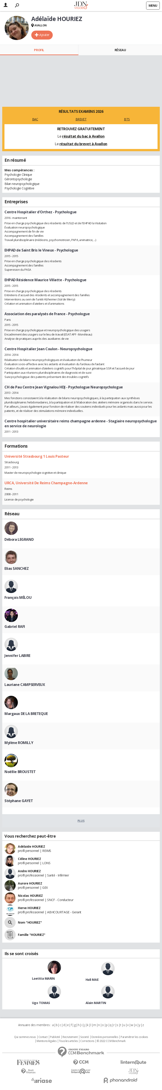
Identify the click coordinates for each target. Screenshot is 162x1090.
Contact (43, 1037)
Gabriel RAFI (14, 626)
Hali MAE (92, 979)
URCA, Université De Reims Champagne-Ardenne (46, 482)
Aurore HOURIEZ (30, 883)
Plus (81, 821)
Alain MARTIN (96, 1003)
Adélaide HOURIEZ (31, 846)
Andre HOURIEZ (29, 871)
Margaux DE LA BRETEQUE (26, 713)
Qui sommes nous (25, 1037)
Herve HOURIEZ (29, 908)
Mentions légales (46, 1041)
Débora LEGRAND (19, 539)
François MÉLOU (18, 597)
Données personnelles (104, 1037)
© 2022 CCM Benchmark (111, 1041)
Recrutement (70, 1037)
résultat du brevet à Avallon (83, 143)
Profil (39, 50)
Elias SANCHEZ (16, 568)
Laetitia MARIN (43, 978)
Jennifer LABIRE (17, 655)
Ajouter (44, 35)
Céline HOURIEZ (29, 859)
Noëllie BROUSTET (20, 771)
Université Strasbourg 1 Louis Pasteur (36, 456)
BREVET (81, 119)
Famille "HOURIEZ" (31, 935)
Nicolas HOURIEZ (30, 895)
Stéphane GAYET (18, 800)
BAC (35, 119)
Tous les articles (68, 1041)
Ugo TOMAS (41, 1003)
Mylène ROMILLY (18, 742)
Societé (84, 1037)
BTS (127, 119)
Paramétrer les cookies (134, 1037)
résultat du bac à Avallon (83, 136)
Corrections (87, 1041)
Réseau (120, 50)
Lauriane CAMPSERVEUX (24, 684)
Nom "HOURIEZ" (30, 922)
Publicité (55, 1037)
